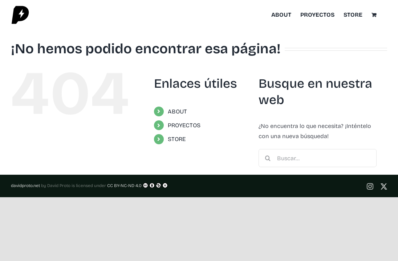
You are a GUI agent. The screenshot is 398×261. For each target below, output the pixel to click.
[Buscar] (268, 158)
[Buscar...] (318, 158)
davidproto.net (25, 185)
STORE (177, 139)
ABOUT (177, 111)
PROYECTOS (184, 125)
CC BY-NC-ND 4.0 (137, 185)
